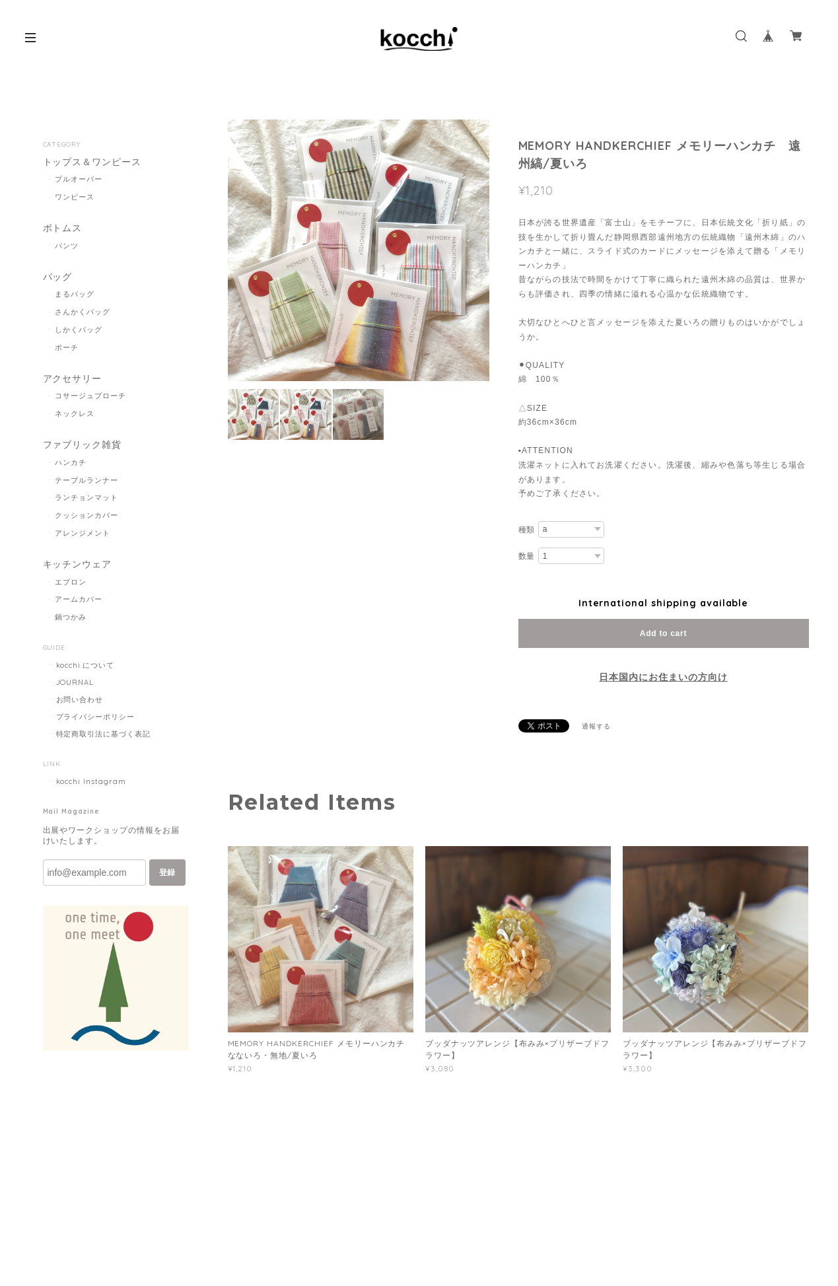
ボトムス (63, 228)
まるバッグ (74, 294)
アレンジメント (82, 533)
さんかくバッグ (82, 311)
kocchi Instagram (91, 781)
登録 (167, 872)
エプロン (71, 582)
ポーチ (67, 347)
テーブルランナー (86, 480)
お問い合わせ (80, 699)
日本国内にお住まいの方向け (663, 677)
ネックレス (74, 413)
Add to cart (663, 633)
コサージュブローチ (90, 395)
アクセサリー (72, 378)
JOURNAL (75, 682)
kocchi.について (85, 665)
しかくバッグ (78, 329)
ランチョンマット (86, 497)
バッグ (58, 277)
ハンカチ (71, 462)
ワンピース (74, 196)
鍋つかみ (71, 617)
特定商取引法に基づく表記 (103, 733)
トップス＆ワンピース (92, 162)
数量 (527, 556)
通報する (596, 726)
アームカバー (78, 599)
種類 (527, 529)
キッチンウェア (77, 564)
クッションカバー (86, 515)
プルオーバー (78, 179)
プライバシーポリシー (95, 716)
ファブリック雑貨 (82, 444)
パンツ (67, 245)
